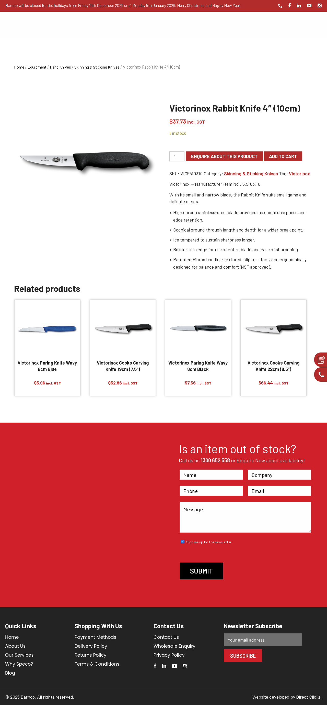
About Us (15, 646)
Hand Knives (60, 66)
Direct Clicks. (309, 697)
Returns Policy (90, 655)
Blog (10, 673)
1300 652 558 (215, 460)
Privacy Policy (169, 655)
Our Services (19, 655)
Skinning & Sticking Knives (97, 66)
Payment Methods (95, 637)
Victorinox (299, 173)
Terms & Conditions (97, 664)
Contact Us (166, 637)
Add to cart (283, 156)
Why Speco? (19, 664)
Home (19, 66)
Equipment (37, 66)
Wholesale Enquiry (174, 646)
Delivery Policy (91, 646)
